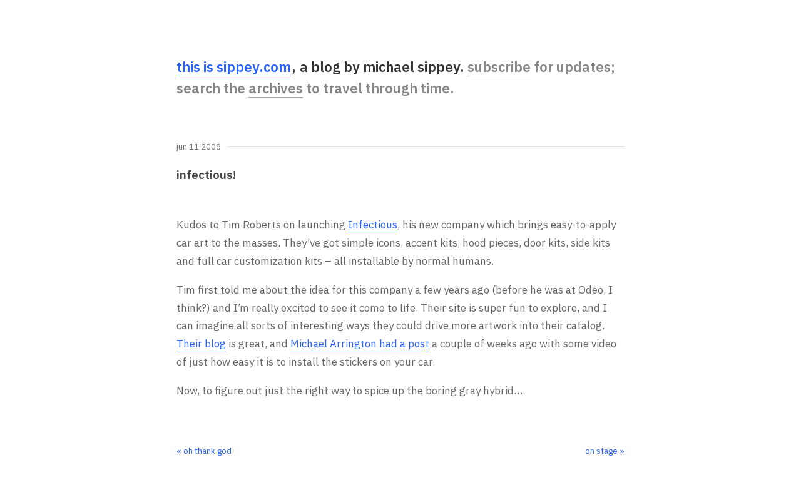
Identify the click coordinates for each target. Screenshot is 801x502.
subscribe (499, 67)
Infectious (372, 225)
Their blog (201, 344)
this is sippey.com (233, 67)
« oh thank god (204, 450)
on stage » (605, 450)
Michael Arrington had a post (359, 344)
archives (275, 88)
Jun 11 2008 (198, 147)
